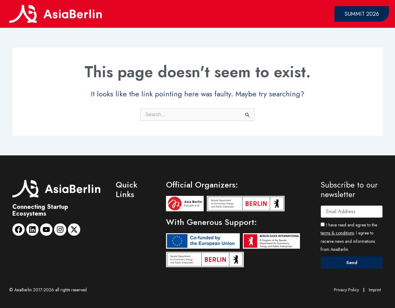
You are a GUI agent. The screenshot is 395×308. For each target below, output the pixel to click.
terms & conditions (337, 233)
